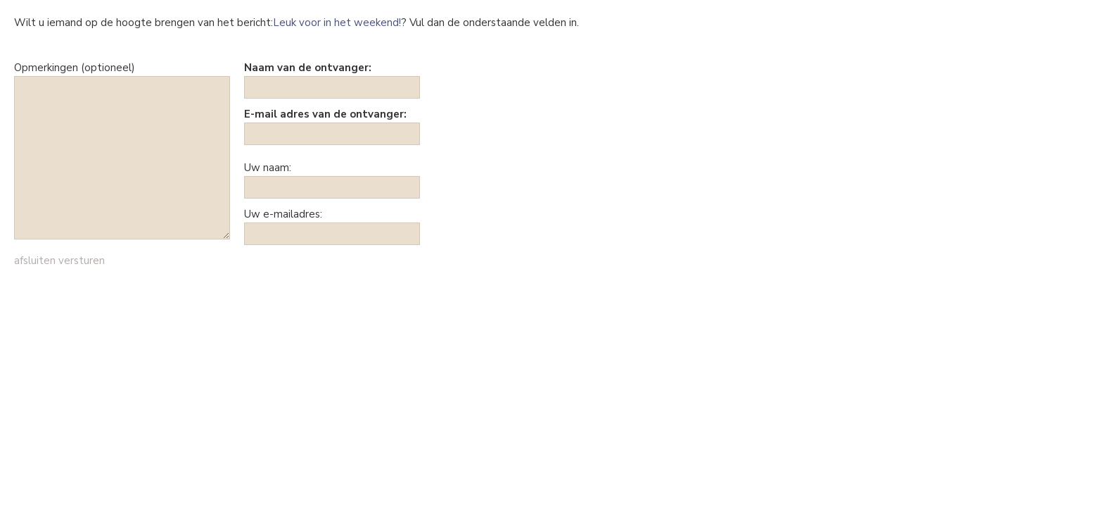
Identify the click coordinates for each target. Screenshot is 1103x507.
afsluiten (35, 261)
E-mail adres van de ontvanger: (325, 114)
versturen (81, 261)
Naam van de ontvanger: (307, 68)
